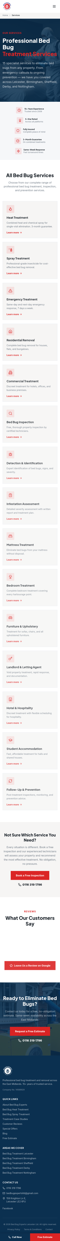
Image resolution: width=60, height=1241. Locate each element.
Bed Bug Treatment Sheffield (18, 1163)
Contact (49, 1229)
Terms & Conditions (33, 1229)
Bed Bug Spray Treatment (16, 1114)
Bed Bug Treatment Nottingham (19, 1172)
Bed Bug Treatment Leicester (18, 1153)
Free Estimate (10, 1138)
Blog (5, 1133)
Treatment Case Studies (15, 1119)
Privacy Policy (13, 1229)
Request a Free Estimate (30, 1032)
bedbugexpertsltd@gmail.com (20, 1193)
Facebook (8, 1208)
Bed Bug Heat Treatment (15, 1109)
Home (5, 15)
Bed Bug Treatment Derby (16, 1168)
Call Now (15, 1237)
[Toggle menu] (54, 6)
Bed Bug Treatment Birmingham (19, 1158)
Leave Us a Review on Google (30, 968)
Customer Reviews (12, 1123)
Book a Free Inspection (30, 876)
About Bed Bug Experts (15, 1104)
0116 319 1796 (30, 885)
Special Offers (10, 1128)
